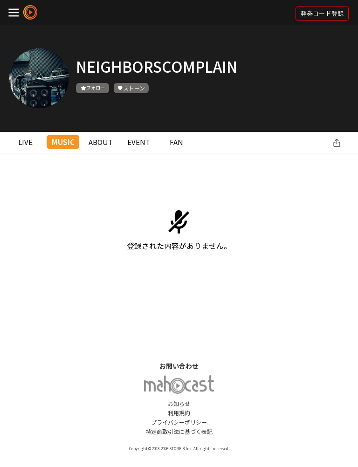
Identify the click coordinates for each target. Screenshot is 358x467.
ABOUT (101, 142)
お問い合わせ (179, 366)
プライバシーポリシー (179, 422)
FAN (176, 142)
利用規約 (179, 413)
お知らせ (179, 403)
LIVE (25, 142)
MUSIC (63, 142)
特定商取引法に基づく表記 (179, 431)
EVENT (138, 142)
